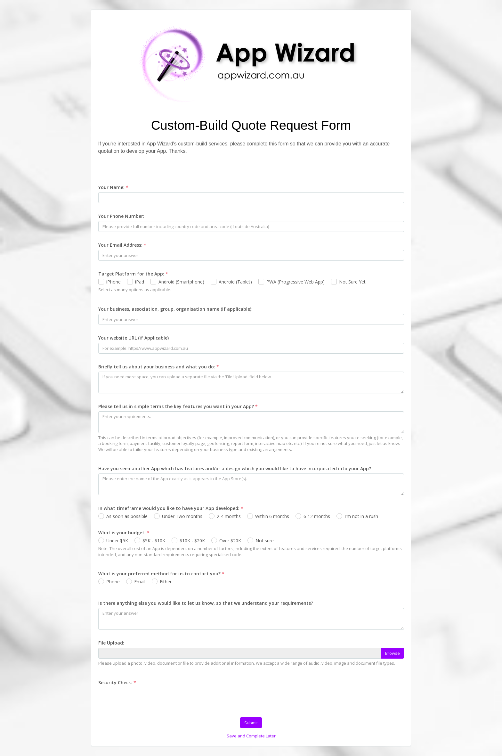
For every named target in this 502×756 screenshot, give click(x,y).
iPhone (113, 282)
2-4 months (229, 516)
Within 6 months (272, 516)
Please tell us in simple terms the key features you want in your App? (178, 406)
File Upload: (111, 643)
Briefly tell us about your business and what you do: (158, 367)
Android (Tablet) (235, 282)
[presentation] (147, 699)
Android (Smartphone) (181, 282)
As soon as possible (127, 516)
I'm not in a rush (361, 516)
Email (139, 582)
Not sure (264, 541)
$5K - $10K (153, 541)
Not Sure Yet (352, 282)
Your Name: (113, 187)
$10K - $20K (192, 541)
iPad (139, 282)
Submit (251, 723)
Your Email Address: (122, 245)
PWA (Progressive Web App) (295, 282)
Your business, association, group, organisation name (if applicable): (175, 309)
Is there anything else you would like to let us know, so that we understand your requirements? (205, 603)
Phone (113, 582)
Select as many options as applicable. (134, 289)
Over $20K (230, 541)
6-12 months (317, 516)
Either (166, 582)
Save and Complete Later (251, 736)
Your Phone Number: (121, 216)
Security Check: (117, 682)
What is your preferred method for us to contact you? (161, 574)
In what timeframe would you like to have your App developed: (170, 508)
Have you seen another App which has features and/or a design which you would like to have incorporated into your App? (234, 468)
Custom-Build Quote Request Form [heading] (251, 125)
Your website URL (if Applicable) (133, 338)
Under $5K (117, 541)
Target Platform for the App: (133, 274)
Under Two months (182, 516)
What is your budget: (124, 533)
